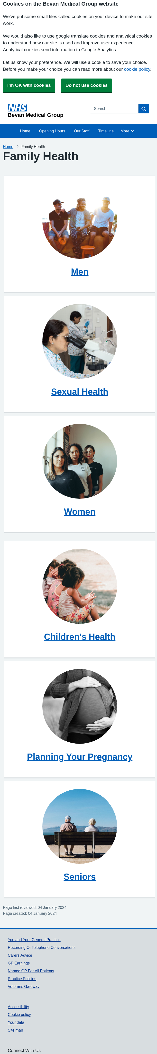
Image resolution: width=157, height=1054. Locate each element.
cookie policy (137, 69)
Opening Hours (52, 131)
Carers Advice (20, 955)
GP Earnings (19, 963)
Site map (15, 1030)
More (127, 131)
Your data (16, 1022)
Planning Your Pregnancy (79, 756)
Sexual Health (79, 391)
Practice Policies (22, 979)
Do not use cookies (86, 85)
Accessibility (18, 1007)
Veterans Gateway (23, 986)
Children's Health (80, 636)
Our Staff (81, 131)
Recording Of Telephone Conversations (41, 947)
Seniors (80, 876)
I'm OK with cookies (29, 85)
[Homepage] (46, 111)
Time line (106, 131)
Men (80, 271)
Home (25, 131)
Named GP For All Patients (31, 971)
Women (79, 511)
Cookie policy (19, 1014)
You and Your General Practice (34, 940)
